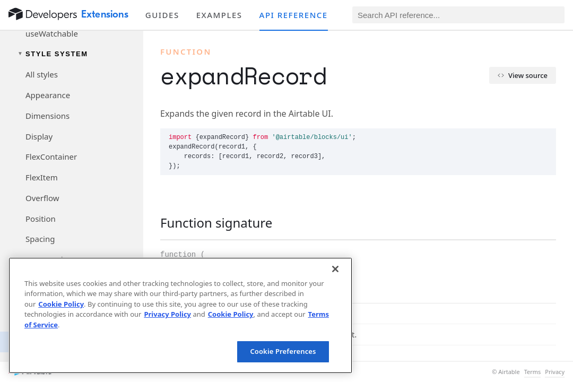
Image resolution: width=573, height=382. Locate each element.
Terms (532, 372)
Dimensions (47, 115)
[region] (180, 315)
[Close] (335, 269)
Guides (162, 15)
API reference (293, 15)
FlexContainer (51, 156)
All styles (41, 74)
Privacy (555, 372)
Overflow (42, 198)
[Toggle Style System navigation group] (71, 54)
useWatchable (51, 33)
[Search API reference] (458, 14)
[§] (151, 223)
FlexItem (41, 177)
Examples (219, 15)
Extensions (104, 14)
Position (40, 218)
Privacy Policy (167, 314)
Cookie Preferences (283, 351)
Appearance (47, 95)
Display (39, 136)
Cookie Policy (61, 304)
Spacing (40, 238)
